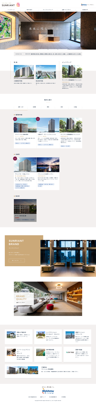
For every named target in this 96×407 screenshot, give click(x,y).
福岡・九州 (20, 110)
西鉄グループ (43, 400)
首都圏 (34, 110)
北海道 (75, 110)
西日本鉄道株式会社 (33, 400)
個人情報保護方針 (53, 400)
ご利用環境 (63, 400)
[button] (95, 33)
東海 (62, 110)
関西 (48, 110)
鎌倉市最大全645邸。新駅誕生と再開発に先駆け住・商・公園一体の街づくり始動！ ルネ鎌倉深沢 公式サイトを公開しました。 (58, 57)
